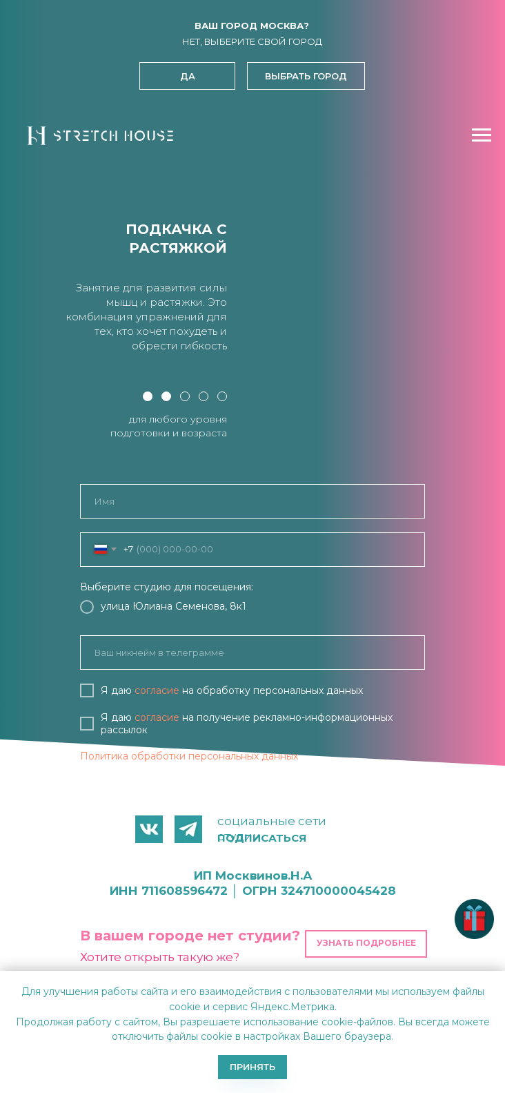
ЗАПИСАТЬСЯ (252, 792)
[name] (252, 501)
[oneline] (252, 652)
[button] (306, 76)
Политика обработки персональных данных (189, 756)
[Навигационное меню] (481, 135)
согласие (157, 690)
